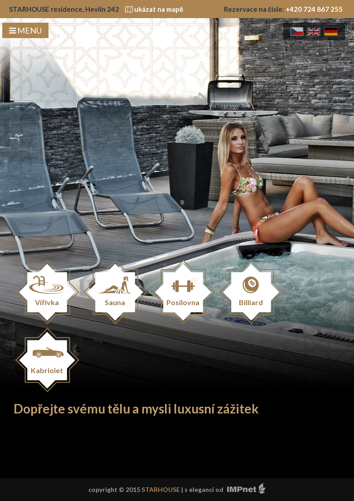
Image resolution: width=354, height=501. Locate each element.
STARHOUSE (160, 489)
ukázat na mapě (154, 9)
